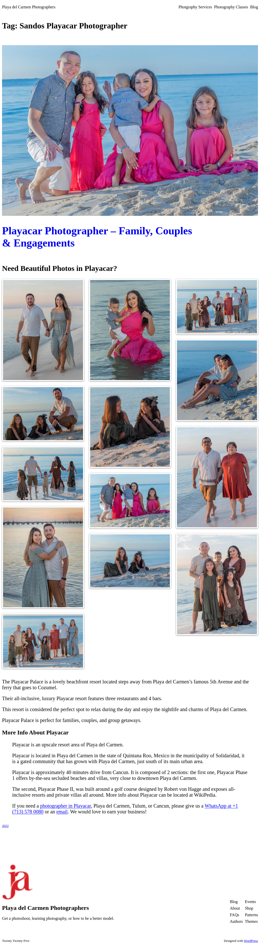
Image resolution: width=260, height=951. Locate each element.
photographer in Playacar (65, 806)
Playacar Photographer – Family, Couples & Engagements (97, 237)
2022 (5, 826)
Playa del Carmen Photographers (28, 7)
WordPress (251, 941)
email (62, 811)
